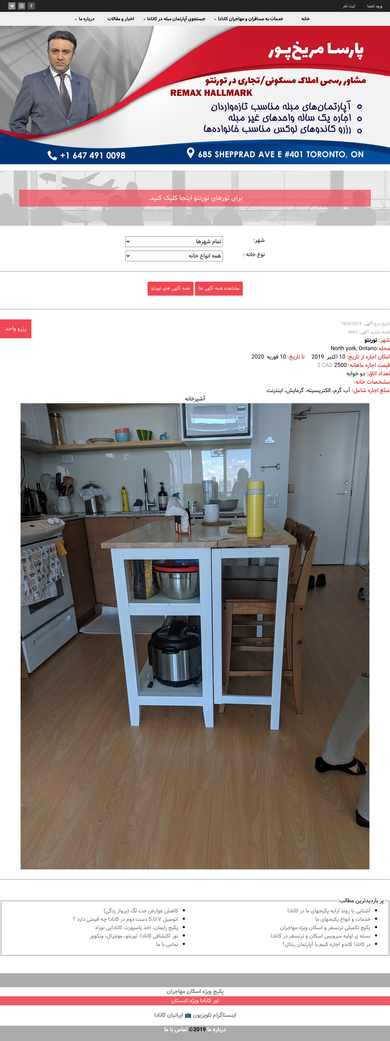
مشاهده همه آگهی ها (218, 288)
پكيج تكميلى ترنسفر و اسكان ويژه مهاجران (325, 928)
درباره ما (85, 19)
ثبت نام (349, 6)
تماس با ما (167, 944)
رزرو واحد (15, 328)
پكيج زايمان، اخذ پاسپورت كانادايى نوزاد (136, 928)
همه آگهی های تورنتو (170, 288)
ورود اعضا (374, 6)
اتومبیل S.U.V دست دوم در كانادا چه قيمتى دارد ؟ (125, 919)
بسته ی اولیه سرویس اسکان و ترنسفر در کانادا (320, 936)
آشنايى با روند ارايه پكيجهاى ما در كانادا (328, 911)
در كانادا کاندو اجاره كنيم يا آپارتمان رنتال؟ (326, 944)
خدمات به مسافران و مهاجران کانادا (248, 19)
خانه (305, 19)
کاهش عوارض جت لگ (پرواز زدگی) (141, 911)
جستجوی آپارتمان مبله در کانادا (174, 19)
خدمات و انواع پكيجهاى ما (342, 919)
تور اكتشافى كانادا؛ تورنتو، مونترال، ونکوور (134, 936)
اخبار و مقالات (120, 19)
